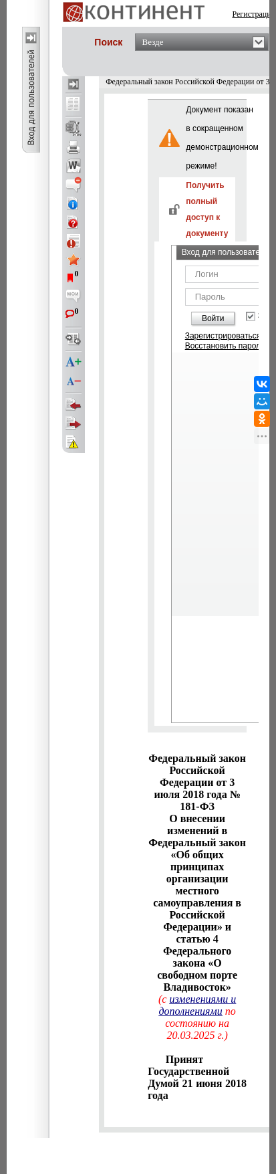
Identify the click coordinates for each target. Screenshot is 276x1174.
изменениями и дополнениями (197, 1005)
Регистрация (254, 14)
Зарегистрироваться (223, 335)
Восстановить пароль (225, 346)
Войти (213, 318)
